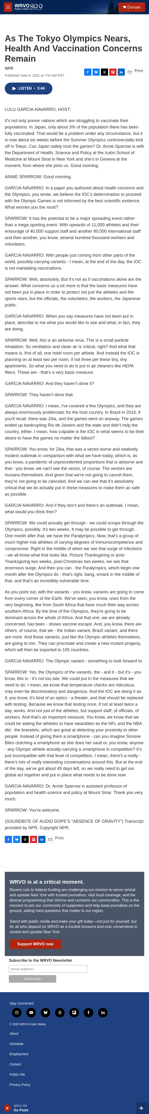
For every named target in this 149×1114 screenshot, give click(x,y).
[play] (7, 1108)
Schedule (16, 1044)
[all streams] (142, 1108)
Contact (15, 1064)
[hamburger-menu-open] (8, 7)
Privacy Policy (20, 1085)
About (14, 1033)
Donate (133, 7)
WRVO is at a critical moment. (47, 882)
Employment (19, 1054)
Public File (17, 1074)
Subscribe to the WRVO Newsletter (40, 960)
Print (138, 70)
